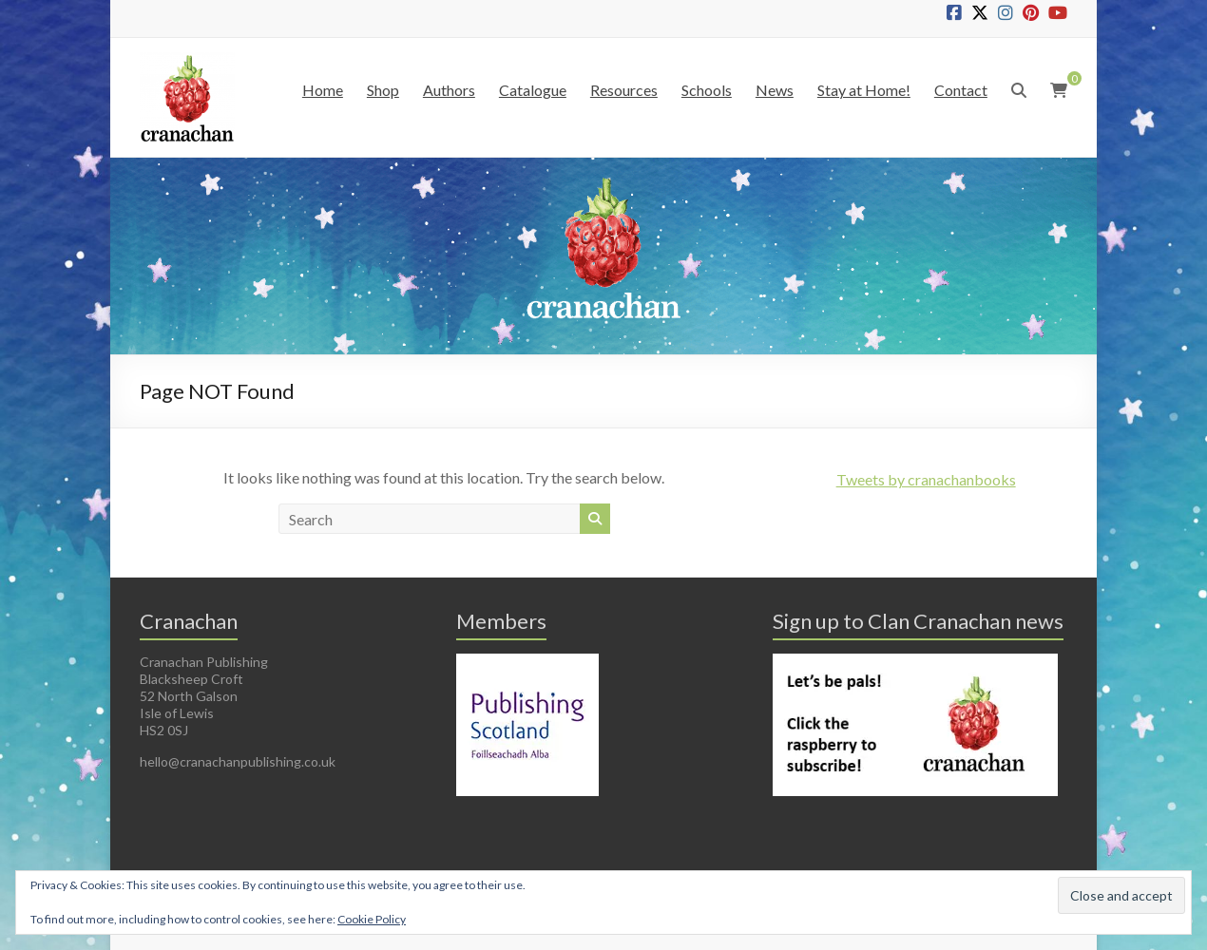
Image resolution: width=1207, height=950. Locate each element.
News (775, 90)
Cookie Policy (371, 919)
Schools (706, 90)
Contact (960, 90)
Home (322, 90)
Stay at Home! (863, 90)
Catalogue (532, 90)
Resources (624, 90)
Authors (449, 90)
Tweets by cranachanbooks (926, 479)
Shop (383, 90)
